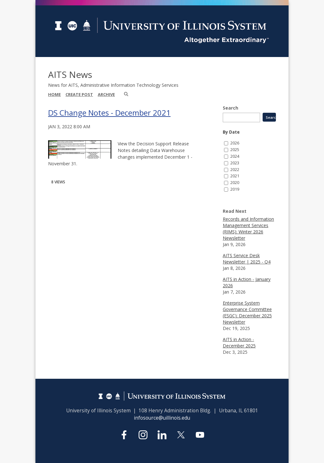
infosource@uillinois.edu (162, 418)
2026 (234, 143)
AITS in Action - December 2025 (239, 342)
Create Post (79, 94)
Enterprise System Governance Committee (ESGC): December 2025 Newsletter (247, 312)
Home (54, 94)
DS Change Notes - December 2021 (109, 112)
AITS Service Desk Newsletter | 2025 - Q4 (247, 258)
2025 (234, 149)
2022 (234, 169)
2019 (234, 189)
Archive (106, 94)
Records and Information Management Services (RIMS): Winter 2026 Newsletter (248, 228)
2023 (234, 163)
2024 (234, 156)
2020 (234, 182)
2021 (234, 176)
